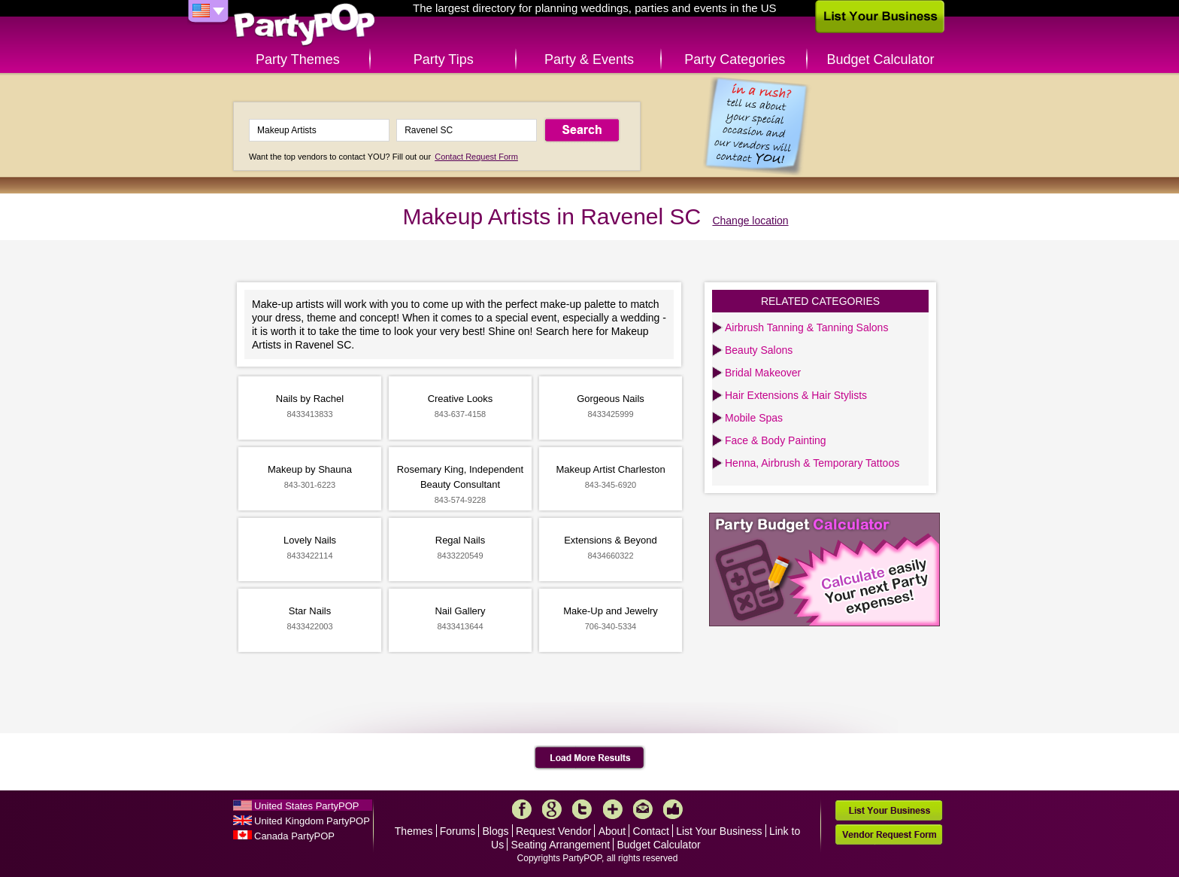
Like (673, 809)
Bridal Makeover (763, 373)
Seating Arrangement (561, 845)
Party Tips (444, 59)
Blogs (496, 831)
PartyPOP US (304, 25)
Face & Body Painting (775, 440)
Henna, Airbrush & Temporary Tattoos (812, 463)
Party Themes (298, 59)
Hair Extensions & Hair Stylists (796, 395)
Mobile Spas (754, 418)
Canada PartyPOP (294, 836)
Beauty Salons (759, 350)
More (613, 809)
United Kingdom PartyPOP (312, 821)
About (612, 831)
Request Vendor (553, 831)
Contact (651, 831)
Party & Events (589, 59)
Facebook (522, 809)
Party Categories (734, 59)
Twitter (582, 809)
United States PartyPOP (306, 806)
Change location (750, 221)
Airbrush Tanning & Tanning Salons (806, 327)
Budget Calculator (881, 59)
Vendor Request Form (889, 834)
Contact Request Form (476, 156)
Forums (457, 831)
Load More (590, 758)
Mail (643, 809)
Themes (414, 831)
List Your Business (719, 831)
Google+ (552, 809)
